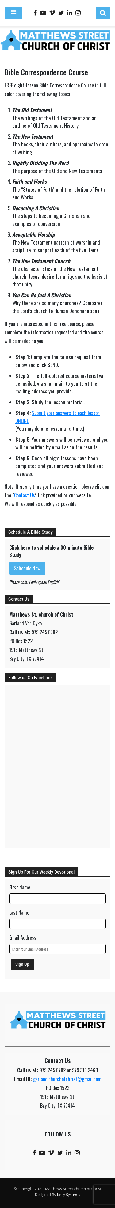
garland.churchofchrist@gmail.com (67, 1079)
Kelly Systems (68, 1194)
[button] (103, 13)
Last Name (19, 912)
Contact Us (24, 495)
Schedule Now (27, 568)
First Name (19, 887)
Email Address (22, 937)
